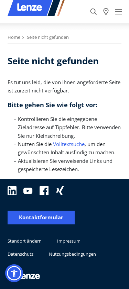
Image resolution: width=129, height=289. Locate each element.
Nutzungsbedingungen (72, 254)
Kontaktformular (41, 217)
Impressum (68, 241)
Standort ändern (25, 241)
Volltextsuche (69, 144)
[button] (14, 273)
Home (14, 37)
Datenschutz (20, 254)
